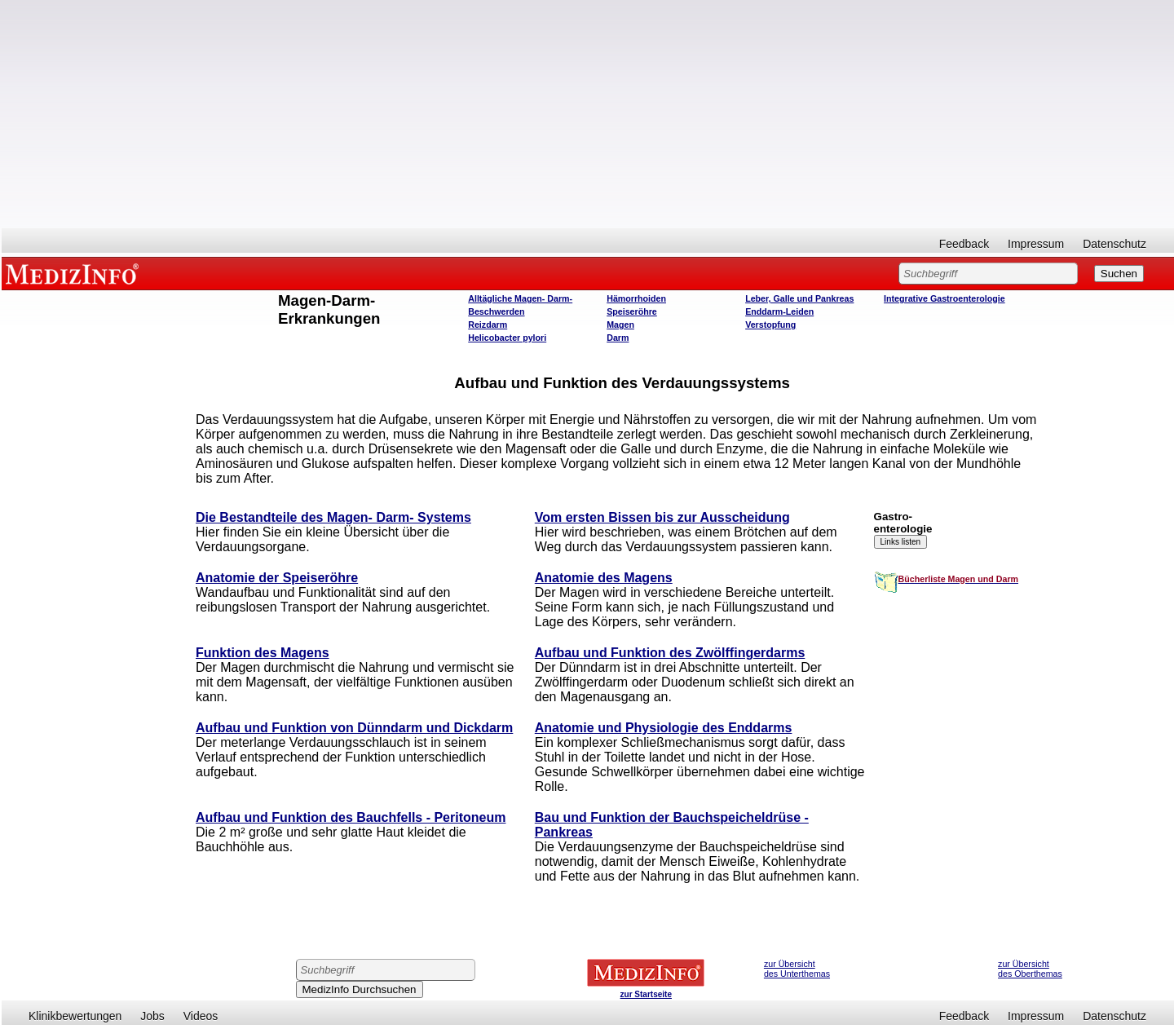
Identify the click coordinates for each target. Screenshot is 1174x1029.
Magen (620, 324)
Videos (200, 1015)
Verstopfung (770, 324)
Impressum (1036, 243)
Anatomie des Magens (604, 578)
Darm (618, 337)
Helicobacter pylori (507, 337)
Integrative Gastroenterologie (944, 298)
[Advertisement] (588, 114)
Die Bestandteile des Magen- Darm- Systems (333, 517)
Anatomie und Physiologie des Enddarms (663, 728)
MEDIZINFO (75, 273)
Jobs (152, 1015)
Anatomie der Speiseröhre (277, 578)
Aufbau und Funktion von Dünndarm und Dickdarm (354, 728)
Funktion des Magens (262, 653)
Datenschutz (1114, 243)
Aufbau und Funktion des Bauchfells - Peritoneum (350, 817)
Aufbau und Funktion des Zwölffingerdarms (670, 653)
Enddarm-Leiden (779, 311)
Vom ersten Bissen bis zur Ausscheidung (662, 517)
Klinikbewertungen (75, 1015)
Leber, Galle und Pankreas (799, 298)
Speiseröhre (632, 311)
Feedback (964, 243)
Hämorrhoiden (636, 298)
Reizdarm (487, 324)
